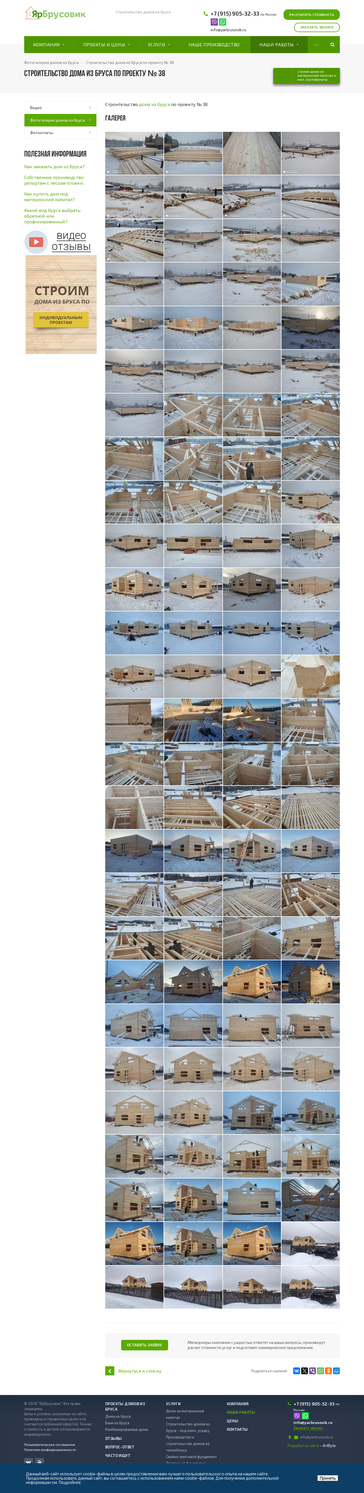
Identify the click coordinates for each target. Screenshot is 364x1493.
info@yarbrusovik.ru (228, 29)
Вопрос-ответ (120, 1447)
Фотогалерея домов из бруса (57, 120)
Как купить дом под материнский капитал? (49, 196)
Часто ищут (117, 1455)
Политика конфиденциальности (50, 1450)
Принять (328, 1477)
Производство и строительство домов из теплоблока (188, 1443)
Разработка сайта (303, 1445)
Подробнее (70, 1482)
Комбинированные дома (126, 1429)
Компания (48, 44)
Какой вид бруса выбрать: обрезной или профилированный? (52, 215)
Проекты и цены (106, 44)
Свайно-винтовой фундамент (191, 1456)
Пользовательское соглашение (49, 1444)
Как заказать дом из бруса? (54, 166)
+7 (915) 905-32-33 (235, 13)
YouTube (40, 1462)
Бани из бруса (117, 1423)
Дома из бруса (118, 1416)
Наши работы (278, 44)
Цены (233, 1421)
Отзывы (113, 1438)
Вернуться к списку (133, 1370)
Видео (36, 107)
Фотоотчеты (41, 132)
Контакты (237, 1429)
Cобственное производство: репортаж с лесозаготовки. (54, 180)
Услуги (159, 44)
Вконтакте (28, 1462)
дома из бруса (154, 104)
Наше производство (214, 44)
